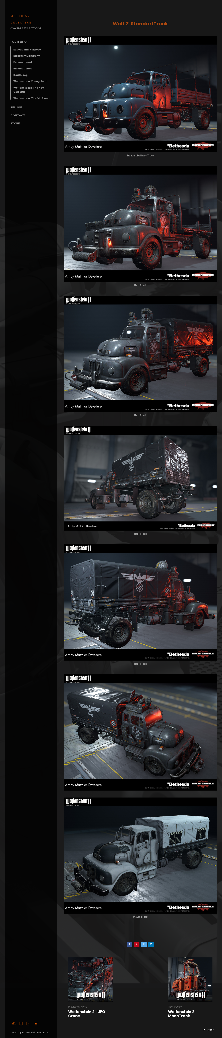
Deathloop (20, 75)
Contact (17, 115)
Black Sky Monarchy (26, 56)
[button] (209, 1030)
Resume (16, 107)
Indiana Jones (22, 68)
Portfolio (18, 42)
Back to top (43, 1032)
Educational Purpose (27, 49)
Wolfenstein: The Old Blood (31, 98)
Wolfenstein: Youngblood (30, 81)
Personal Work (23, 62)
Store (15, 123)
